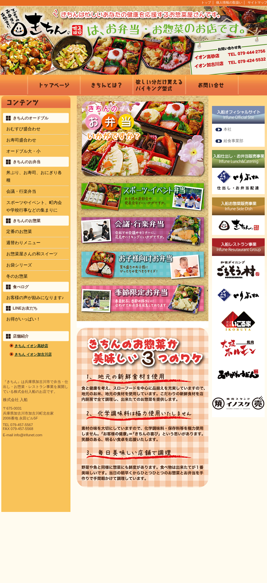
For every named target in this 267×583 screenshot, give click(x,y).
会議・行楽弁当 (21, 191)
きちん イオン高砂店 (31, 346)
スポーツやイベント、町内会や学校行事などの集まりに (34, 206)
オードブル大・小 (23, 151)
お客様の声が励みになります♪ (35, 297)
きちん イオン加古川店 (33, 354)
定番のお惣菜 (19, 231)
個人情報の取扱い (229, 2)
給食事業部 (233, 141)
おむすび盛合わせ (23, 128)
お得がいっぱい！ (23, 319)
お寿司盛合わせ (21, 140)
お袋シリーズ (19, 265)
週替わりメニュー (23, 242)
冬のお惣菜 (17, 276)
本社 (227, 129)
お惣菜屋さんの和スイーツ (32, 253)
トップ (206, 2)
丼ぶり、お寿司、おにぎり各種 (34, 176)
